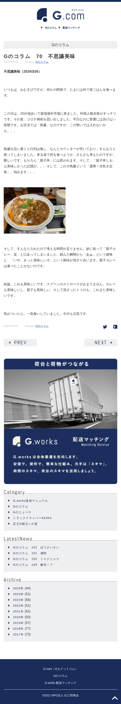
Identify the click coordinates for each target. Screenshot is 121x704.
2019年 (18, 623)
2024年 (18, 594)
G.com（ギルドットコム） (60, 668)
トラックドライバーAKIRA (32, 518)
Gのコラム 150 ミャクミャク (36, 559)
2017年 (18, 634)
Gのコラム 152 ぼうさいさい (36, 547)
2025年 (18, 588)
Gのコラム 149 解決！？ (33, 564)
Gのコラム (42, 62)
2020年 (18, 617)
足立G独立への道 (25, 523)
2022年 (18, 605)
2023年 (18, 600)
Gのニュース (22, 512)
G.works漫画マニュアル (30, 500)
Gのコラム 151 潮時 (30, 553)
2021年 (18, 611)
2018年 (18, 628)
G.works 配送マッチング (60, 682)
